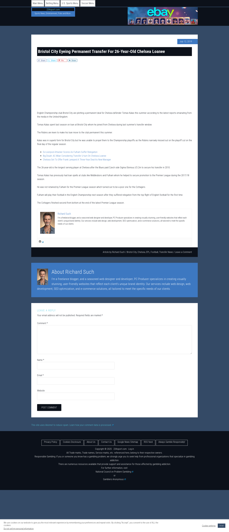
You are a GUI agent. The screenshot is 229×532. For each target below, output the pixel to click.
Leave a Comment (183, 252)
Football (154, 252)
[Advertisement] (114, 87)
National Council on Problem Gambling (114, 471)
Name (40, 360)
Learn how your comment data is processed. (92, 425)
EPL (148, 252)
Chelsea (141, 252)
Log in (131, 449)
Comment (42, 323)
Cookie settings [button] (209, 525)
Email (40, 375)
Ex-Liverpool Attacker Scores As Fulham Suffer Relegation (70, 152)
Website (41, 390)
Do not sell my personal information (19, 528)
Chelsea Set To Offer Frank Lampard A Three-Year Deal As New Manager (77, 159)
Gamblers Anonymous (114, 479)
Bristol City (132, 252)
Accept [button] (222, 526)
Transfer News (166, 252)
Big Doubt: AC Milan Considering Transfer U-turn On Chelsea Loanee (74, 155)
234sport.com (53, 9)
